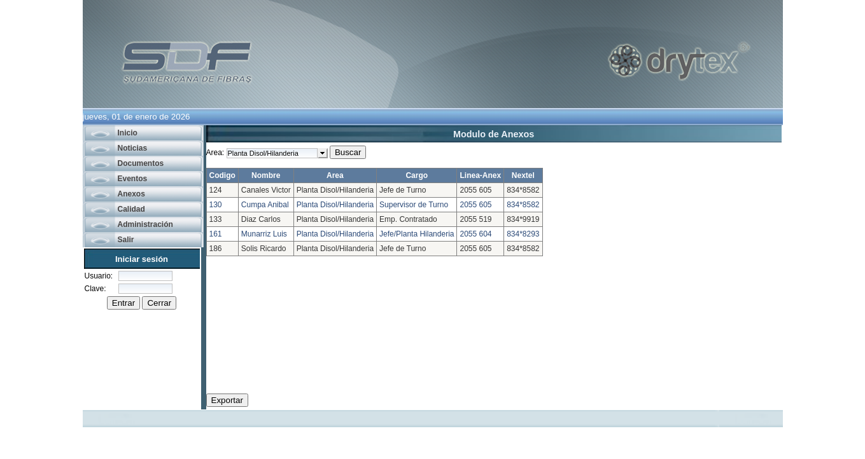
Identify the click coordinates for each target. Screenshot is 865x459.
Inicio (127, 132)
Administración (145, 224)
